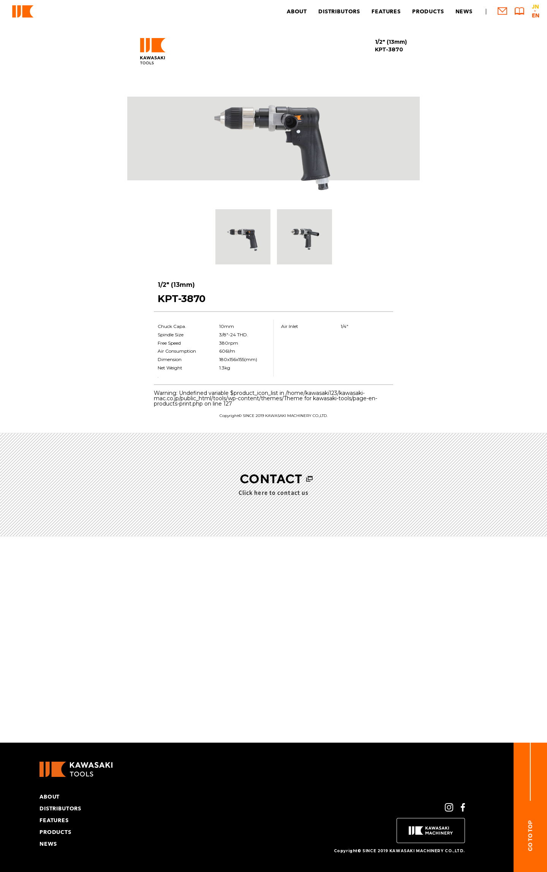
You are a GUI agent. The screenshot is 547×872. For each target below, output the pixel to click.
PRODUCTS (428, 11)
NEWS (464, 11)
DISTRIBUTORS (339, 11)
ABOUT (297, 11)
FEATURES (386, 11)
